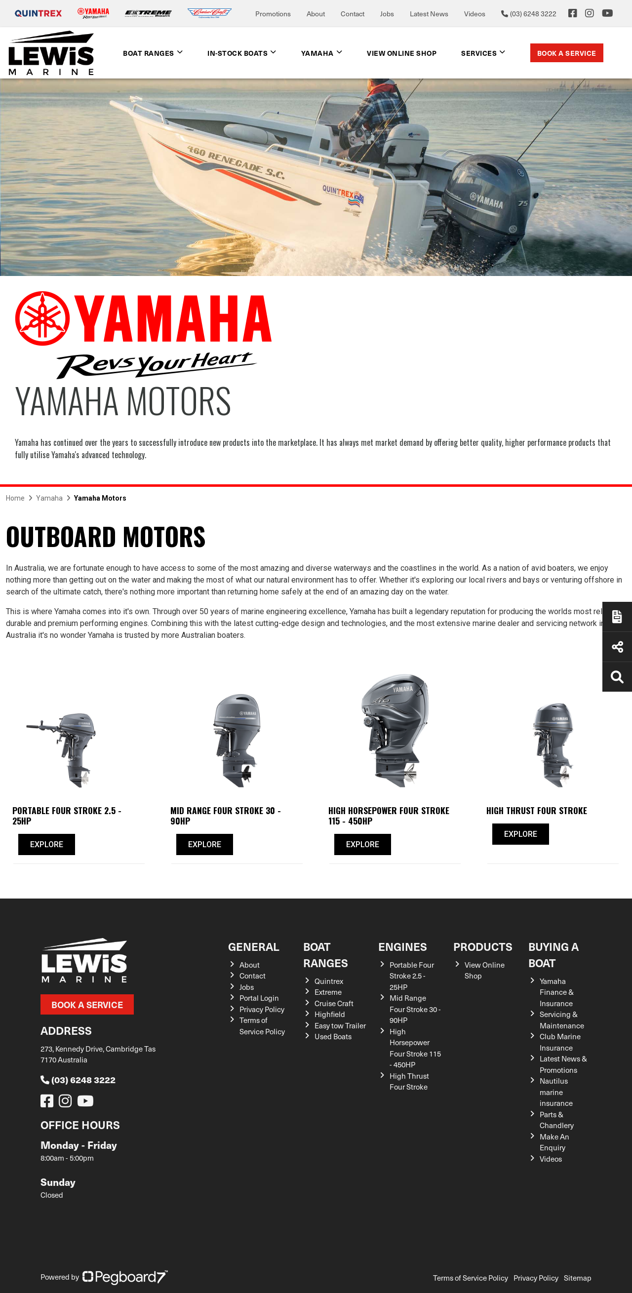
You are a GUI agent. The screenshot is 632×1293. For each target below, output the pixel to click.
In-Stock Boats (237, 53)
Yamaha (317, 53)
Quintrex (329, 981)
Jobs (387, 13)
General (253, 946)
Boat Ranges (148, 53)
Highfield (330, 1014)
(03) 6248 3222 (78, 1079)
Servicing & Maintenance (562, 1020)
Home (15, 498)
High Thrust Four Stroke (409, 1081)
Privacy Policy (261, 1009)
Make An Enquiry (554, 1142)
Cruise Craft (334, 1003)
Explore (46, 844)
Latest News (429, 13)
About (316, 13)
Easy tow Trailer (340, 1025)
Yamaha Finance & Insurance (557, 992)
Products (483, 946)
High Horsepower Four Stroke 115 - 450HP (415, 1048)
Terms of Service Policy (262, 1026)
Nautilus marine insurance (556, 1091)
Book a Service (566, 53)
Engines (402, 946)
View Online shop (401, 53)
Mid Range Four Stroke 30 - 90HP (415, 1008)
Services (479, 53)
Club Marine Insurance (560, 1042)
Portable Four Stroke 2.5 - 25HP (412, 975)
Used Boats (333, 1036)
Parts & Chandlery (557, 1120)
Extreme (328, 991)
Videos (474, 13)
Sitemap (578, 1277)
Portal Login (259, 997)
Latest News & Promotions (563, 1064)
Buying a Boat (553, 954)
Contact (352, 13)
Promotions (273, 13)
